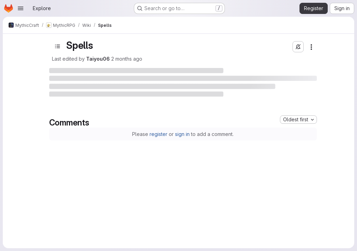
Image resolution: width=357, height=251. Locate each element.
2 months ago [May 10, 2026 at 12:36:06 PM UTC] (126, 59)
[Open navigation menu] (20, 8)
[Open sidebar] (57, 46)
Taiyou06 (98, 59)
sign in (182, 134)
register (158, 134)
